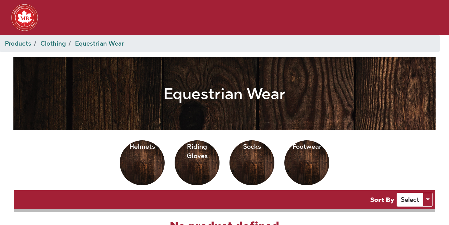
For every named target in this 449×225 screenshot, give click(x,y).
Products (18, 43)
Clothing (53, 43)
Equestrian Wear (99, 43)
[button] (410, 200)
